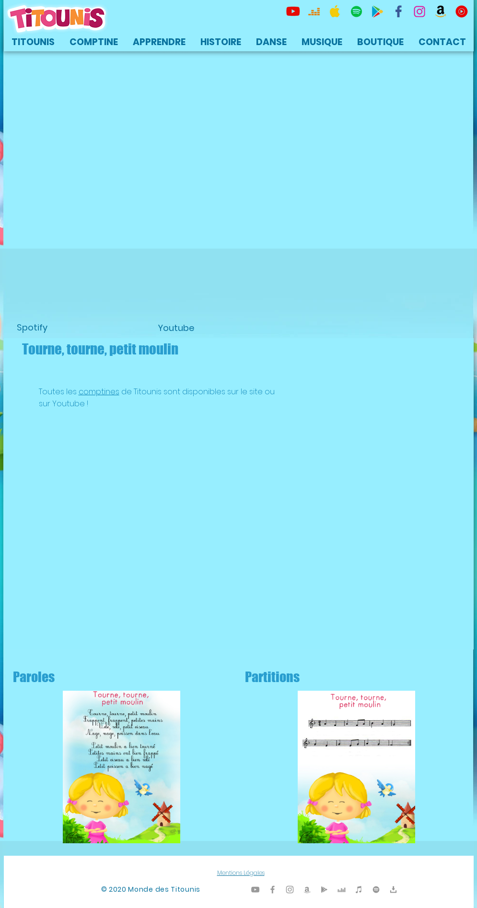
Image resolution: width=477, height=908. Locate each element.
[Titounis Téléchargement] (393, 889)
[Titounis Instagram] (419, 11)
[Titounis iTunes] (359, 889)
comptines (99, 391)
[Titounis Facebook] (273, 889)
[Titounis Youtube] (293, 11)
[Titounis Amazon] (440, 11)
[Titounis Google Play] (377, 11)
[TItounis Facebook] (398, 11)
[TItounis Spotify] (356, 11)
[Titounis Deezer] (314, 11)
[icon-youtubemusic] (461, 11)
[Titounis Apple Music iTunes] (335, 11)
